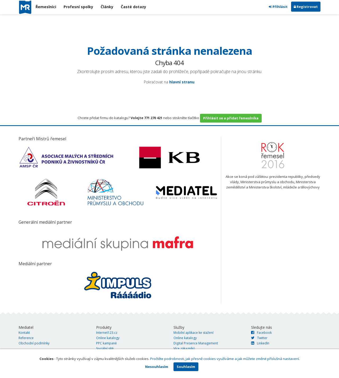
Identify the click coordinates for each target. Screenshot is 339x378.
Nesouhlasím (156, 366)
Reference (26, 338)
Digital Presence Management (195, 343)
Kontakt (24, 332)
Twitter (259, 338)
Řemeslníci (45, 6)
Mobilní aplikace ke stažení (193, 332)
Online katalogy (107, 338)
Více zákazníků (184, 348)
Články (107, 6)
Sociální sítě (105, 348)
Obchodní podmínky (34, 343)
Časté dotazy (133, 6)
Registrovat (306, 6)
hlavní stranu (181, 81)
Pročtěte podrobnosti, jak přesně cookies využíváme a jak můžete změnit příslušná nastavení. (225, 358)
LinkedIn (260, 343)
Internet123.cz (106, 332)
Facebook (261, 332)
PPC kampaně (106, 343)
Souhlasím (186, 366)
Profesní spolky (78, 6)
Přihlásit (278, 6)
